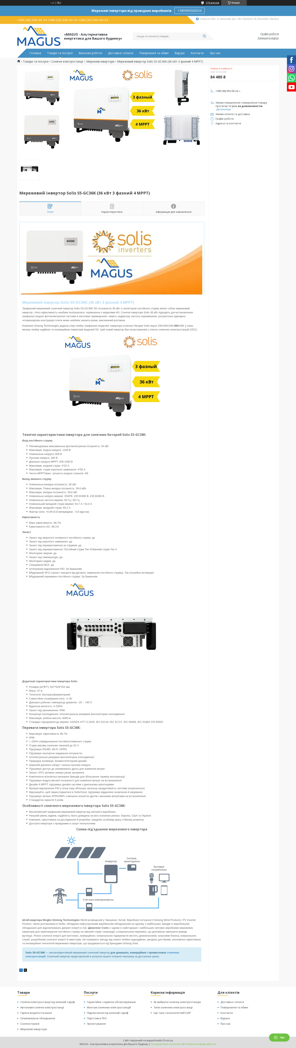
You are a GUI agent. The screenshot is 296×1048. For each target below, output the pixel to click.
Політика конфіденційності (200, 1044)
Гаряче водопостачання (36, 1013)
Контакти (197, 53)
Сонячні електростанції (67, 61)
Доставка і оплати (120, 53)
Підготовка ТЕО (97, 1018)
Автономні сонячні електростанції (42, 1007)
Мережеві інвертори (100, 61)
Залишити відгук (268, 38)
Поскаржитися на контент (166, 1044)
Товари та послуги (60, 53)
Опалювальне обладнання (37, 1018)
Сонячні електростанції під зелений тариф (47, 1002)
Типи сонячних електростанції (173, 1007)
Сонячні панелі (29, 1023)
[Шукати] (204, 36)
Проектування (96, 1023)
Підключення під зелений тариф (107, 1013)
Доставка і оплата (232, 1002)
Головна (35, 53)
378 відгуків (212, 2)
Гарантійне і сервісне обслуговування (111, 1002)
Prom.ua (168, 1040)
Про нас (215, 53)
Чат (279, 1037)
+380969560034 (189, 10)
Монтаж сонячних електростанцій (109, 1007)
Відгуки (180, 53)
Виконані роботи (90, 53)
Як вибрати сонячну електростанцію (177, 1002)
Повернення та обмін (154, 53)
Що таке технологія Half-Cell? (172, 1013)
